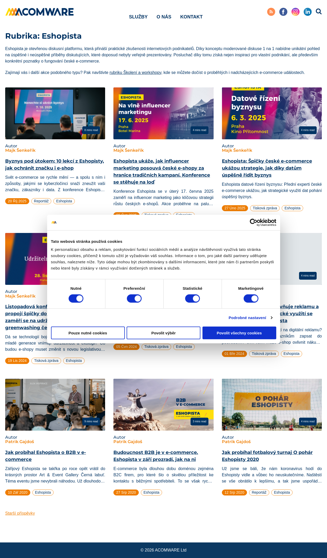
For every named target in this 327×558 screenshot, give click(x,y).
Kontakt (191, 12)
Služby (138, 12)
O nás (164, 12)
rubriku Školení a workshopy (135, 72)
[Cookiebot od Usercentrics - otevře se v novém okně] (253, 222)
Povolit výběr (163, 333)
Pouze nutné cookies (87, 333)
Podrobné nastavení (247, 317)
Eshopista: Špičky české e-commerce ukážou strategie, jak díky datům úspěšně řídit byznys (267, 168)
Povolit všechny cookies (239, 333)
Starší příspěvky (20, 513)
